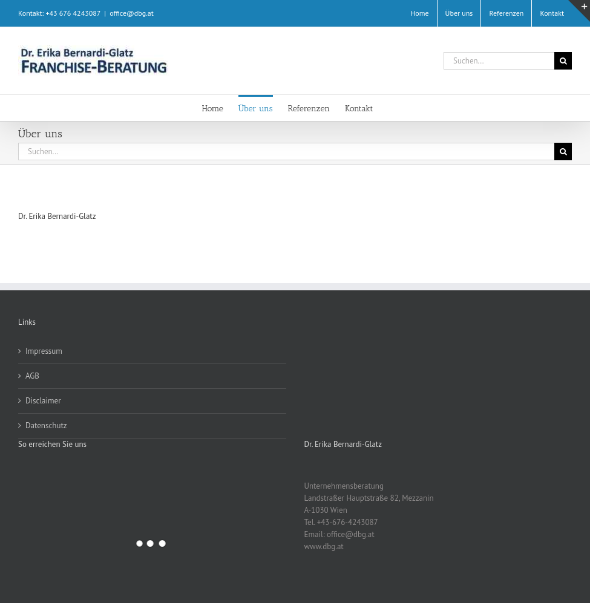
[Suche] (563, 61)
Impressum (43, 351)
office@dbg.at (132, 13)
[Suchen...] (499, 61)
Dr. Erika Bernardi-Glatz (57, 216)
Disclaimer (43, 401)
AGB (32, 376)
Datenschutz (46, 425)
